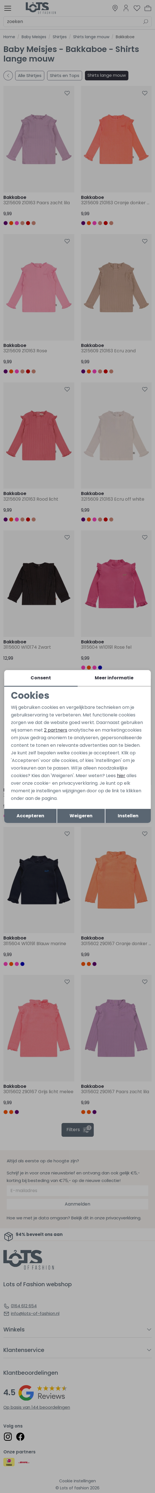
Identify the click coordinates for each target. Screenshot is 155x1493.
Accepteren (30, 816)
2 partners (55, 730)
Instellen (128, 816)
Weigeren (81, 816)
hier (121, 776)
